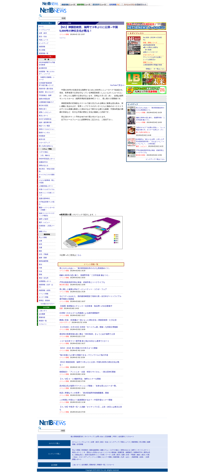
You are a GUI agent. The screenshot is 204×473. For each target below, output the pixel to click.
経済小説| (88, 455)
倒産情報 (42, 47)
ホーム (41, 26)
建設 (40, 251)
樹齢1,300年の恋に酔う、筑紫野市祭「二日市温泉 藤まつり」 (84, 275)
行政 (40, 268)
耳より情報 (43, 237)
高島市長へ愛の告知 (46, 89)
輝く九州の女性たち (46, 146)
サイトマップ (89, 436)
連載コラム (43, 231)
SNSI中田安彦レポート (47, 159)
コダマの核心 (43, 152)
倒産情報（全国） (45, 290)
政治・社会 (43, 36)
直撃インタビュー (45, 112)
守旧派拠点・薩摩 (45, 95)
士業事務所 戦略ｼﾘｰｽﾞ (46, 102)
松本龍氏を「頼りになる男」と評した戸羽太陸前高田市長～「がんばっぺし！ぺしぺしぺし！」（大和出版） (150, 141)
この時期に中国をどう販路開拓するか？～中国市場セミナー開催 (85, 400)
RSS (114, 436)
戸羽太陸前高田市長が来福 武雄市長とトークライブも (82, 282)
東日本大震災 (43, 105)
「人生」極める (44, 155)
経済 (40, 244)
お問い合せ (99, 436)
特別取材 (42, 136)
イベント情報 (43, 294)
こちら (78, 255)
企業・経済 (43, 33)
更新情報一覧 (43, 53)
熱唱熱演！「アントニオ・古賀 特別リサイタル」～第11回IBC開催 (87, 372)
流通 (40, 247)
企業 (40, 241)
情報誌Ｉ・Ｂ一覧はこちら (155, 69)
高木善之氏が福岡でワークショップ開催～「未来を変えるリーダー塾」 (88, 386)
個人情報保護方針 (77, 436)
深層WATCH (43, 162)
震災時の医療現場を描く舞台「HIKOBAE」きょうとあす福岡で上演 (87, 334)
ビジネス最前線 (110, 452)
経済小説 (42, 139)
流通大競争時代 (44, 198)
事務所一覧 (101, 465)
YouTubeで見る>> (117, 85)
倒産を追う (43, 109)
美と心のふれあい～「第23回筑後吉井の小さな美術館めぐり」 (85, 268)
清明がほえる (43, 165)
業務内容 (42, 317)
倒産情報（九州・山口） (121, 457)
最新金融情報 (43, 261)
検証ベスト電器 (44, 126)
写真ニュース (43, 40)
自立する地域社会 (45, 119)
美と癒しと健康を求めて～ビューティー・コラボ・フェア (83, 289)
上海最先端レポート (46, 186)
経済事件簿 (43, 68)
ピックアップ (43, 43)
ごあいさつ (43, 311)
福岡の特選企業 (44, 99)
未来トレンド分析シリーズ (101, 455)
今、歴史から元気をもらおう (94, 452)
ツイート (62, 38)
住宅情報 (80, 444)
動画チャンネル (44, 132)
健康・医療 (43, 258)
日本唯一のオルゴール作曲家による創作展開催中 (79, 313)
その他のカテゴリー (47, 304)
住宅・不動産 (43, 254)
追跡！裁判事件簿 (45, 122)
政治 (40, 264)
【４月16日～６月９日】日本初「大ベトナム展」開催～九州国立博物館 (88, 327)
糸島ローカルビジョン (47, 129)
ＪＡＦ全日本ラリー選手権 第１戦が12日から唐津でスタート (84, 341)
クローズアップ (44, 143)
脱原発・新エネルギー (47, 92)
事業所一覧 (43, 321)
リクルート (43, 324)
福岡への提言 (43, 219)
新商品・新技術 (44, 300)
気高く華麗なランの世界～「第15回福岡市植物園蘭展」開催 (84, 393)
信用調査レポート (45, 281)
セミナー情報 (43, 297)
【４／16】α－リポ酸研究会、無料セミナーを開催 (80, 379)
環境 (40, 274)
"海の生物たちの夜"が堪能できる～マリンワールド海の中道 (83, 355)
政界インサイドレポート (140, 450)
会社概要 (42, 314)
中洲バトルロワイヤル (47, 189)
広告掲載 (108, 436)
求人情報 (42, 50)
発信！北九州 (43, 278)
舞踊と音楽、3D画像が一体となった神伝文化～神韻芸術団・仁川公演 (87, 320)
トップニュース (44, 30)
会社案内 (121, 436)
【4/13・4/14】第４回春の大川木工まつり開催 (78, 348)
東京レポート (43, 116)
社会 (40, 271)
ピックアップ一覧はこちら (155, 159)
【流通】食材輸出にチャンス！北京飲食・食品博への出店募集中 (85, 306)
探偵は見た (79, 455)
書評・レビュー (44, 222)
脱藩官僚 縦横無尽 (125, 452)
